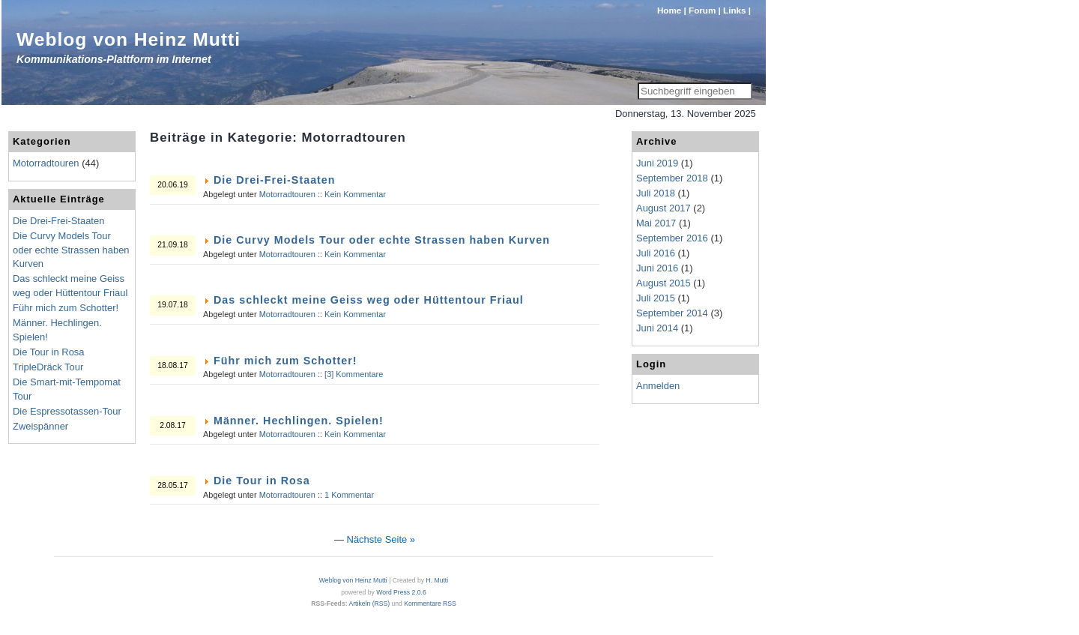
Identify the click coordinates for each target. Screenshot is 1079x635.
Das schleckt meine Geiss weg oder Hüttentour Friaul (369, 300)
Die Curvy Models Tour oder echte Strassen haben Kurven (382, 240)
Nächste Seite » (381, 539)
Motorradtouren (287, 194)
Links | (737, 10)
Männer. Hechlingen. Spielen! (299, 421)
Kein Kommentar (355, 194)
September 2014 (672, 313)
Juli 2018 (655, 193)
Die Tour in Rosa (262, 481)
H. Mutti (437, 580)
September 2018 (672, 178)
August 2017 (663, 208)
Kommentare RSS (430, 603)
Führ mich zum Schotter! (285, 361)
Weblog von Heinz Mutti (128, 39)
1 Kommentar (349, 494)
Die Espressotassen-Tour (67, 411)
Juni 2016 (657, 268)
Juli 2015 (655, 298)
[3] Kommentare (353, 374)
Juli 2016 (655, 253)
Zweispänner (40, 426)
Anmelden (658, 385)
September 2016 (672, 238)
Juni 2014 (657, 328)
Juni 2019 (657, 163)
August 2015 (663, 283)
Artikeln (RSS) (369, 603)
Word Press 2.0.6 (401, 592)
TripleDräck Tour (48, 367)
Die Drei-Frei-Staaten (275, 180)
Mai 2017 (656, 223)
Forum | (705, 10)
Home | (671, 10)
